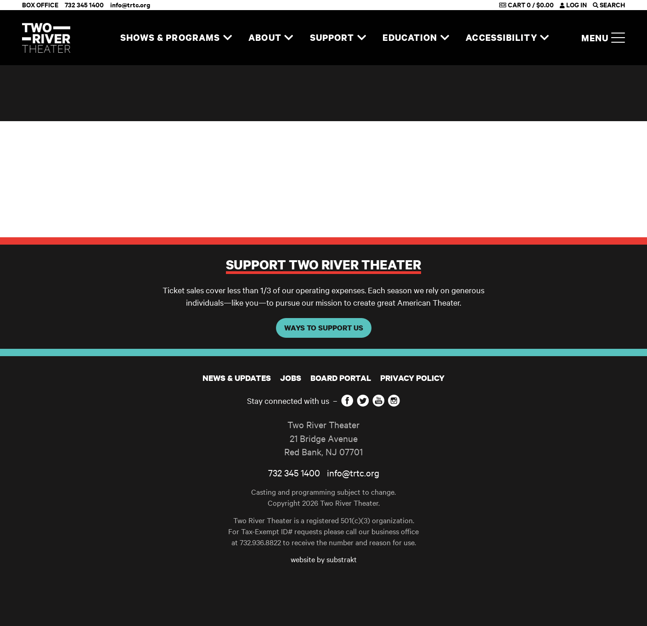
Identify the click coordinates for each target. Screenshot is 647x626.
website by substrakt (324, 559)
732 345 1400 (294, 472)
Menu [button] (603, 38)
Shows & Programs (170, 37)
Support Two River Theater (323, 264)
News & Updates (237, 378)
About (264, 37)
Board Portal (340, 378)
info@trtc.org (353, 472)
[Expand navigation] (227, 37)
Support (332, 37)
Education (410, 37)
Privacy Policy (412, 378)
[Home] (46, 38)
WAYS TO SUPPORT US (323, 328)
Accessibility (501, 37)
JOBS (290, 378)
